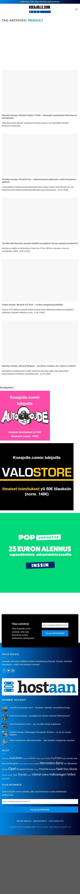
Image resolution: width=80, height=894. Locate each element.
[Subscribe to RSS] (13, 671)
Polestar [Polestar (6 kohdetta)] (30, 769)
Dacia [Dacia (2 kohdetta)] (42, 758)
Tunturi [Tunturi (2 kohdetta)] (29, 775)
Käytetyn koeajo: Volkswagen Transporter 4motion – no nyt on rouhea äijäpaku (40, 733)
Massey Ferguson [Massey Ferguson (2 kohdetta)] (28, 763)
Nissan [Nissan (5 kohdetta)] (5, 769)
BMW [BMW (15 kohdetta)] (18, 758)
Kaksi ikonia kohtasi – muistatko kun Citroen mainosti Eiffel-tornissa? (39, 716)
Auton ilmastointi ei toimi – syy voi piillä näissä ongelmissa (35, 724)
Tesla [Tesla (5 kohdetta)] (15, 775)
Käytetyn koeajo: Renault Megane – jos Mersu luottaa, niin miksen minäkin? (39, 366)
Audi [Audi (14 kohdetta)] (12, 758)
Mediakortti (40, 821)
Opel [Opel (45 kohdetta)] (12, 769)
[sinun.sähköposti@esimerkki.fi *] (55, 625)
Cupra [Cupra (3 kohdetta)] (38, 758)
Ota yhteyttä (56, 821)
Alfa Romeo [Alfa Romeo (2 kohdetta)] (5, 758)
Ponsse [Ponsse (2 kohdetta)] (36, 769)
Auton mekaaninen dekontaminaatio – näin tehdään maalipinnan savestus (42, 740)
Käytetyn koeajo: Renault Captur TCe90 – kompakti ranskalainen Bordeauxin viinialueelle (39, 116)
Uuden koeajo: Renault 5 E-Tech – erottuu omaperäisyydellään (32, 305)
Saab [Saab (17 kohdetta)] (59, 769)
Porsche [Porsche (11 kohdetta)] (43, 769)
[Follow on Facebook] (4, 671)
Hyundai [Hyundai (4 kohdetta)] (69, 758)
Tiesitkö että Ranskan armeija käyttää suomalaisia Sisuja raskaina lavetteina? (40, 243)
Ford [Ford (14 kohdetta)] (58, 758)
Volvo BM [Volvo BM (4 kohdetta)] (5, 779)
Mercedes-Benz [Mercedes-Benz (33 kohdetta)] (52, 763)
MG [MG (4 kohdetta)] (65, 764)
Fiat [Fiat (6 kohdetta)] (53, 758)
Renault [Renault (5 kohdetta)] (52, 769)
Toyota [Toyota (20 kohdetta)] (22, 774)
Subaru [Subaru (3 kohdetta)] (4, 775)
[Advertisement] (40, 48)
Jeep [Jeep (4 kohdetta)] (75, 758)
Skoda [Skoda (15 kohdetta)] (73, 769)
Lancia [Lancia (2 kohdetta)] (21, 763)
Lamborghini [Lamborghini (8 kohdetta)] (12, 763)
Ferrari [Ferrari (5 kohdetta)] (48, 758)
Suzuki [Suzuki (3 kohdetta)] (9, 775)
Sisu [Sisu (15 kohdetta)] (66, 769)
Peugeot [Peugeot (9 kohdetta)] (21, 769)
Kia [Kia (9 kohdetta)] (3, 763)
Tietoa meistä (23, 821)
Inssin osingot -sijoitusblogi (47, 827)
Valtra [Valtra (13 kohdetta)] (45, 774)
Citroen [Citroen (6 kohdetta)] (32, 758)
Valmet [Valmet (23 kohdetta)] (36, 774)
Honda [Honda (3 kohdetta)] (63, 758)
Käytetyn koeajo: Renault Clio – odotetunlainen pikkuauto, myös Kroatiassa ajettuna (39, 180)
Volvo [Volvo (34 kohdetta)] (71, 774)
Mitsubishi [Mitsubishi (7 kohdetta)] (72, 763)
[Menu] (76, 9)
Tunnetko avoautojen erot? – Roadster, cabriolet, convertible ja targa (39, 708)
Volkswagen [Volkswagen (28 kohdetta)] (58, 774)
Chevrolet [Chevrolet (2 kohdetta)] (25, 758)
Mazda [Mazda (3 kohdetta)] (36, 764)
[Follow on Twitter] (9, 671)
